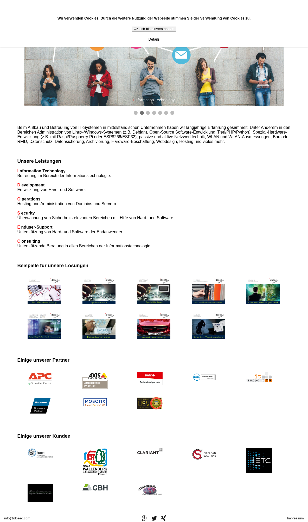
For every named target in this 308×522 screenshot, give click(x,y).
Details (154, 39)
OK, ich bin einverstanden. (154, 29)
